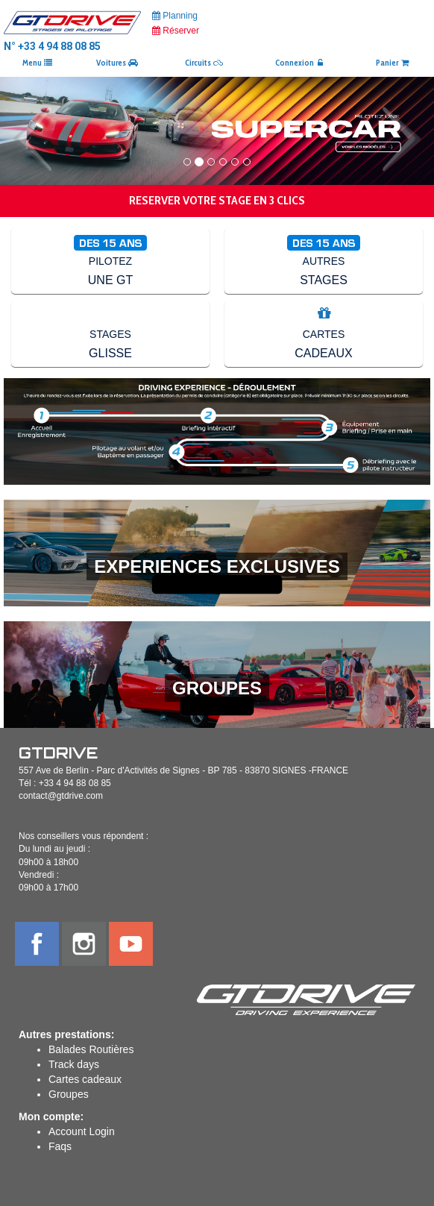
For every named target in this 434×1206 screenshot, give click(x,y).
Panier (393, 62)
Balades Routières (90, 1049)
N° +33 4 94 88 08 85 (52, 46)
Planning (175, 15)
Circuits (204, 62)
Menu (38, 62)
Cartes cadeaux (85, 1079)
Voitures (117, 62)
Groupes (68, 1094)
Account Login (81, 1131)
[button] (32, 131)
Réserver (175, 30)
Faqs (60, 1146)
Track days (73, 1064)
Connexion (300, 62)
